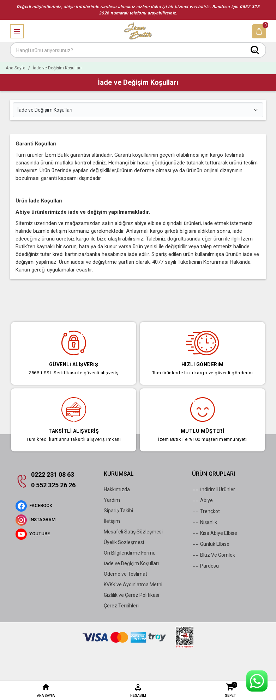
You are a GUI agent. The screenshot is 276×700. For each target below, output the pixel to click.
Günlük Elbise (210, 544)
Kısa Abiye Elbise (214, 533)
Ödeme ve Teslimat (125, 574)
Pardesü (205, 566)
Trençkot (206, 511)
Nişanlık (204, 522)
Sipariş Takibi (118, 510)
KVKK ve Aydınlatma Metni (133, 584)
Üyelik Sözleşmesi (124, 542)
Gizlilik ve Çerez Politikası (131, 595)
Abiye (202, 500)
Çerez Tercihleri (121, 605)
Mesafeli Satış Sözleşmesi (133, 532)
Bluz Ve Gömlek (213, 555)
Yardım (112, 500)
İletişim (112, 521)
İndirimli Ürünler (213, 490)
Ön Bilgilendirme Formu (130, 553)
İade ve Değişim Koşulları (131, 563)
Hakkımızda (117, 489)
